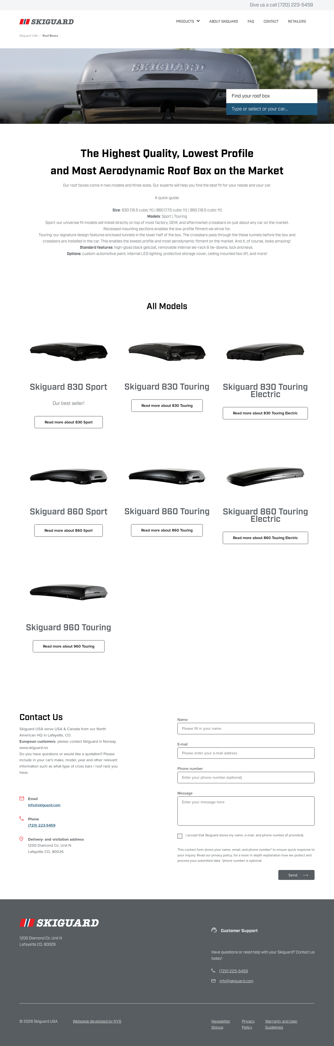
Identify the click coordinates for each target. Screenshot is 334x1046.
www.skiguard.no (33, 747)
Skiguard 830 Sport (68, 387)
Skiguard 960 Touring (68, 619)
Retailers (297, 21)
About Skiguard (223, 21)
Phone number (190, 768)
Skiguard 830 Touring (167, 387)
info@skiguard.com (44, 805)
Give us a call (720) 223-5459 (281, 5)
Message (185, 793)
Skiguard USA (28, 35)
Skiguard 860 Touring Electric (265, 506)
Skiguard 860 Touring (167, 506)
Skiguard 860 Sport (68, 506)
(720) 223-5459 (41, 825)
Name (182, 719)
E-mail (182, 744)
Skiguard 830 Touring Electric (265, 387)
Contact (271, 21)
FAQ (251, 21)
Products (188, 21)
